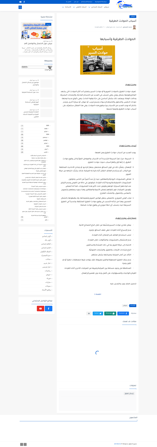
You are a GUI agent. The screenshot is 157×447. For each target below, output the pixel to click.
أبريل (45, 149)
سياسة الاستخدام (86, 2)
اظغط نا (97, 294)
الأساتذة (68, 7)
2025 (47, 125)
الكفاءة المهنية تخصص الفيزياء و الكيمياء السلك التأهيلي (31, 114)
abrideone (117, 444)
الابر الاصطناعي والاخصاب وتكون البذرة (36, 201)
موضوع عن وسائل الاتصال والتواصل (30, 84)
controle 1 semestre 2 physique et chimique (34, 189)
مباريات (48, 282)
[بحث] (20, 7)
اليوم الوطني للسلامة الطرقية (32, 103)
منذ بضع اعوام (47, 41)
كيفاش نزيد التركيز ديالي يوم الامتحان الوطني (35, 168)
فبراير (45, 131)
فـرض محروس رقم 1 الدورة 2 (38, 186)
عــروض (106, 7)
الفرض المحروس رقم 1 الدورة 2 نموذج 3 (36, 194)
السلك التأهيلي (81, 7)
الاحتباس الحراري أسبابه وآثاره (38, 155)
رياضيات (48, 271)
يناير (46, 220)
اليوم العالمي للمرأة (41, 171)
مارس (45, 152)
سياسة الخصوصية (101, 2)
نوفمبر (45, 140)
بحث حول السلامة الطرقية (30, 92)
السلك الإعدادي (96, 7)
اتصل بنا (68, 2)
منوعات (48, 286)
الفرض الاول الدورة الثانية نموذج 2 (37, 196)
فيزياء (49, 278)
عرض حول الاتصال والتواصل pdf (38, 44)
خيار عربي (47, 263)
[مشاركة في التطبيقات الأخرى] (89, 313)
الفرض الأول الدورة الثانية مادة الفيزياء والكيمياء (34, 180)
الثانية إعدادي (46, 248)
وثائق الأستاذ (46, 290)
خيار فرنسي (46, 267)
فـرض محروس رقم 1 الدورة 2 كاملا (37, 209)
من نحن (76, 2)
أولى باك (48, 240)
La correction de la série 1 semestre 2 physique (33, 191)
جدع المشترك (46, 255)
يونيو (45, 128)
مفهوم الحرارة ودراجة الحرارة (38, 215)
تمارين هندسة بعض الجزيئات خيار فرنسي (35, 177)
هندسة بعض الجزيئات (40, 206)
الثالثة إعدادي (46, 244)
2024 (47, 134)
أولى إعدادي (46, 236)
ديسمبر (45, 137)
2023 (47, 146)
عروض (133, 16)
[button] (123, 313)
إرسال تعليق (129, 393)
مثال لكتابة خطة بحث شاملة (39, 158)
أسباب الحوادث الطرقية (40, 204)
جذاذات (48, 259)
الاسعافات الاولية (41, 199)
